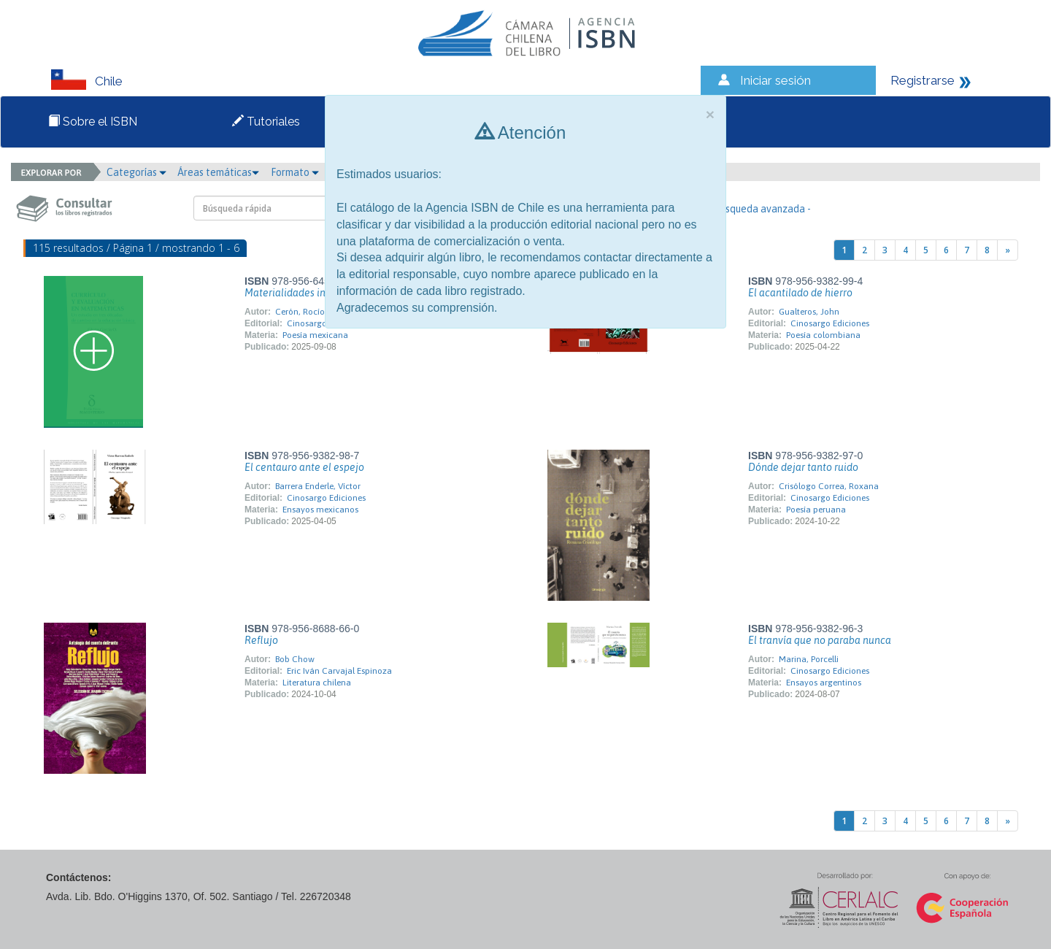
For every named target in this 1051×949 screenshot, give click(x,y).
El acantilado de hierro (800, 293)
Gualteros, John (809, 312)
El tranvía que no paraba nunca (819, 640)
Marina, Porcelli (809, 659)
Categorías (136, 172)
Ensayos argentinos (823, 682)
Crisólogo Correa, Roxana (829, 486)
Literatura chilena (316, 682)
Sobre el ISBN (92, 121)
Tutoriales (266, 121)
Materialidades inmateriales (310, 293)
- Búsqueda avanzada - (759, 209)
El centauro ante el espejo (304, 467)
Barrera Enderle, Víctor (318, 486)
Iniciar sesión (775, 80)
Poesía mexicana (315, 335)
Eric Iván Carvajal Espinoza (339, 671)
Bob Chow (295, 659)
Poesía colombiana (823, 335)
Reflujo (261, 640)
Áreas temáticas (218, 172)
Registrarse (922, 80)
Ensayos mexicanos (320, 509)
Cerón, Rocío (300, 312)
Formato (295, 172)
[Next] (1007, 250)
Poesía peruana (816, 509)
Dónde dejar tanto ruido (803, 467)
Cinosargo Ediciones (829, 323)
